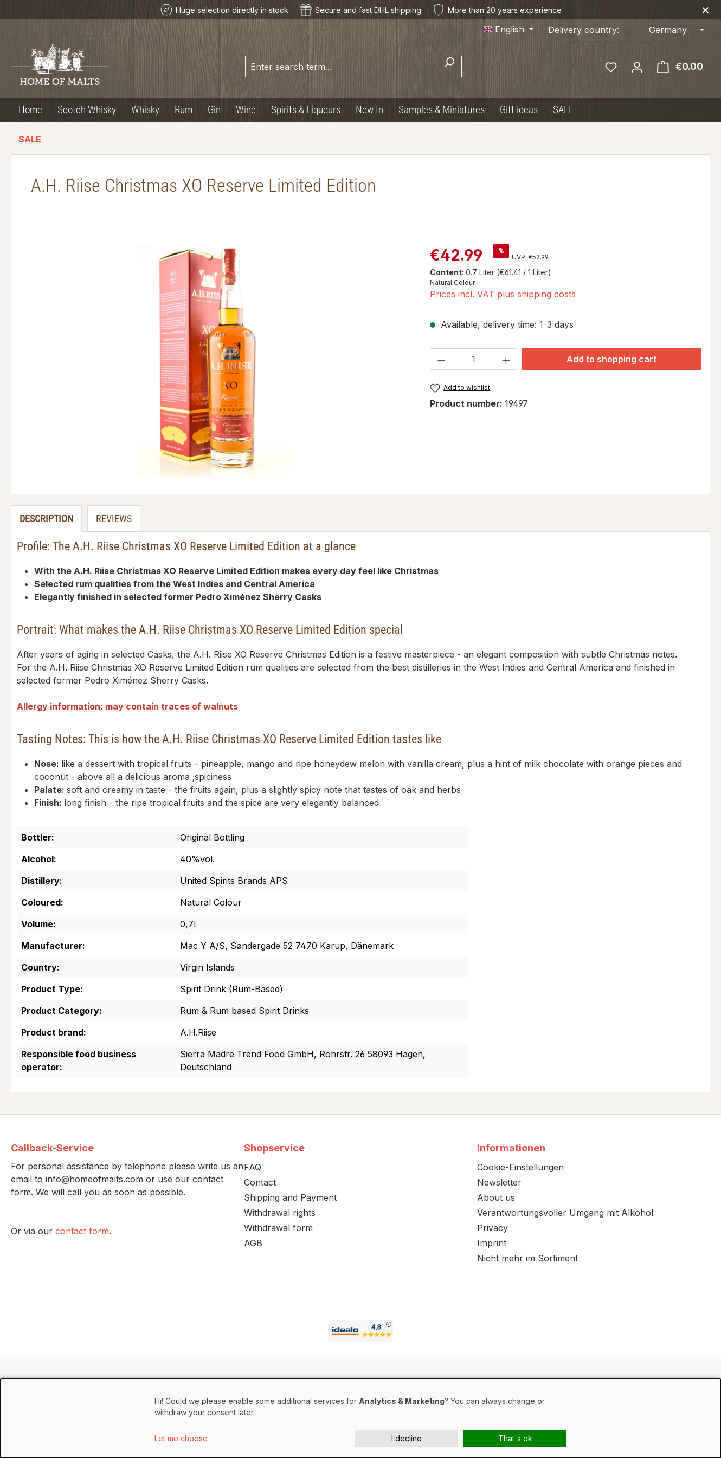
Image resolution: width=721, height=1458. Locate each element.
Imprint (491, 1243)
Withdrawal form (278, 1227)
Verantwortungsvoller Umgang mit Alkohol (565, 1212)
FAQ (252, 1167)
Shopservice (274, 1148)
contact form (82, 1231)
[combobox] (341, 66)
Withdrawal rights (280, 1212)
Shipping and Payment (290, 1197)
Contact (260, 1182)
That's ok (515, 1438)
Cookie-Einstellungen (520, 1167)
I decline (406, 1438)
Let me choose (181, 1438)
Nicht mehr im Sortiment (527, 1258)
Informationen (511, 1148)
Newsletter (499, 1182)
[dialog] (360, 1418)
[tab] (46, 518)
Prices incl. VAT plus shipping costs (503, 294)
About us (496, 1197)
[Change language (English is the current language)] (508, 29)
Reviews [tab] (114, 518)
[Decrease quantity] (441, 359)
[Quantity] (473, 359)
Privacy (492, 1227)
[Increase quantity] (506, 359)
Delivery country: (583, 29)
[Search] (449, 66)
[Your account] (637, 66)
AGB (253, 1243)
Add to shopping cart (611, 359)
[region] (214, 360)
